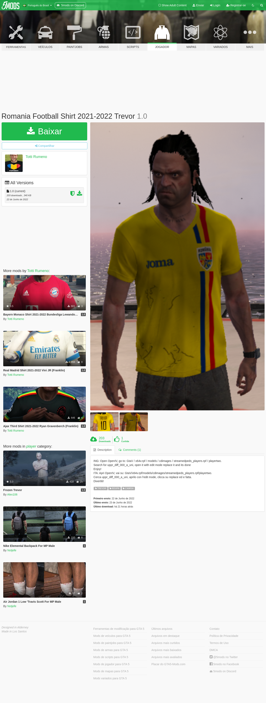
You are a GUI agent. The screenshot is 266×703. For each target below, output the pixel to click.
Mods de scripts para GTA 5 (110, 657)
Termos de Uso (219, 643)
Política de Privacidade (224, 635)
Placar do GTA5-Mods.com (168, 664)
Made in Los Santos (14, 631)
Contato (214, 628)
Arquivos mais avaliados (167, 657)
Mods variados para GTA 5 (110, 678)
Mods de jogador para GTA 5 (111, 664)
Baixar (44, 131)
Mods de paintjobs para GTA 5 (112, 643)
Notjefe (11, 550)
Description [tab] (102, 449)
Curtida (125, 441)
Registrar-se (236, 5)
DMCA (214, 650)
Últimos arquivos (162, 628)
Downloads (105, 441)
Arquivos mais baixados (166, 650)
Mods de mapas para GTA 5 (110, 671)
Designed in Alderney (15, 627)
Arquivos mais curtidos (166, 643)
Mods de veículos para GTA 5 (111, 635)
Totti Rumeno (36, 157)
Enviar (198, 5)
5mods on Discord (223, 671)
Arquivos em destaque (166, 635)
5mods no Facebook (224, 664)
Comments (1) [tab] (130, 449)
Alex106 (12, 494)
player (31, 446)
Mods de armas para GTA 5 (110, 650)
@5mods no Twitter (224, 657)
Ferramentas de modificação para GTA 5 (118, 628)
